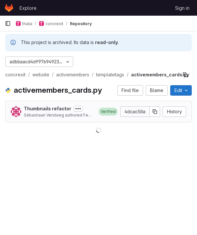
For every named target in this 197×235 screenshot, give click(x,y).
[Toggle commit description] (78, 109)
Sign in (182, 8)
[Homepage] (9, 8)
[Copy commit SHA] (155, 111)
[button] (108, 112)
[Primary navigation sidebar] (8, 23)
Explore (28, 8)
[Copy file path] (185, 75)
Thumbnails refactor (47, 108)
